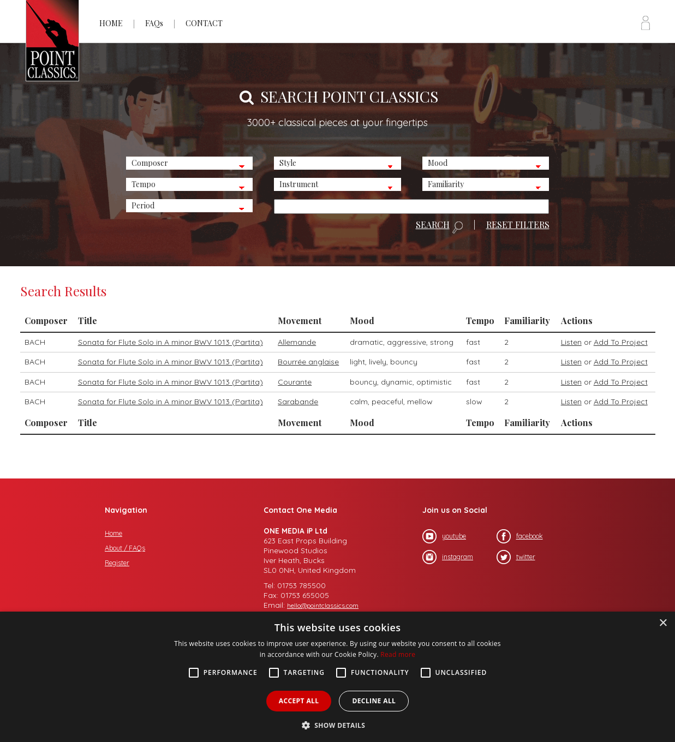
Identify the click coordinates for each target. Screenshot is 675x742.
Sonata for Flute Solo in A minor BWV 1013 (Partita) (170, 342)
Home (113, 533)
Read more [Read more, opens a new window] (397, 654)
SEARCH (439, 227)
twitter (516, 557)
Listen (571, 342)
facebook (520, 536)
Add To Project (621, 342)
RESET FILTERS (517, 224)
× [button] (663, 623)
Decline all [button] (374, 700)
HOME (111, 23)
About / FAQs (125, 548)
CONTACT (204, 23)
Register (117, 563)
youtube (444, 536)
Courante (295, 382)
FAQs (154, 23)
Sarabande (298, 401)
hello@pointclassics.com (323, 605)
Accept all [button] (299, 700)
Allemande (297, 342)
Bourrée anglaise (308, 362)
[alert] (337, 677)
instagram (447, 557)
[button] (338, 724)
